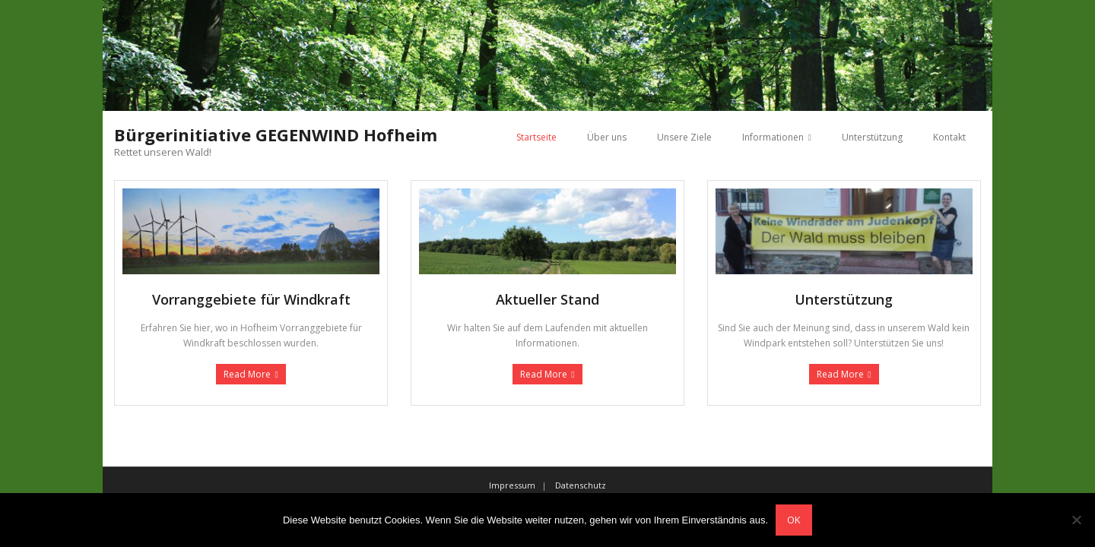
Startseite (536, 137)
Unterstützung (872, 137)
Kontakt (949, 137)
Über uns (607, 137)
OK (794, 519)
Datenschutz (580, 485)
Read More (247, 374)
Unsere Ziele (684, 137)
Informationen (773, 137)
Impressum (512, 485)
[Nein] (1076, 519)
